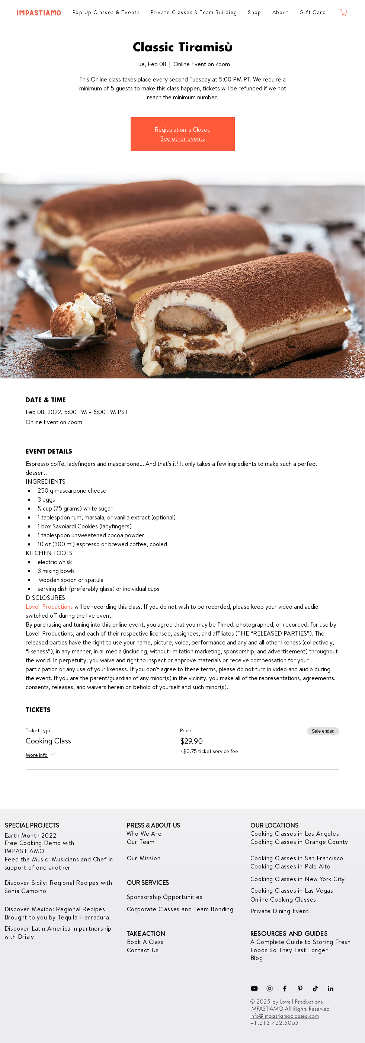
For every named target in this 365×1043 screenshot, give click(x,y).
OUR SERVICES (148, 883)
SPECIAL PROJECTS (32, 825)
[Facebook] (285, 988)
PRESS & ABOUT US (153, 825)
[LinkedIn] (330, 988)
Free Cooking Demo (33, 843)
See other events (182, 138)
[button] (344, 12)
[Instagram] (269, 988)
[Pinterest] (300, 988)
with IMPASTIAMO (39, 847)
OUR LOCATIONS (274, 825)
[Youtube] (254, 988)
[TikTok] (315, 988)
